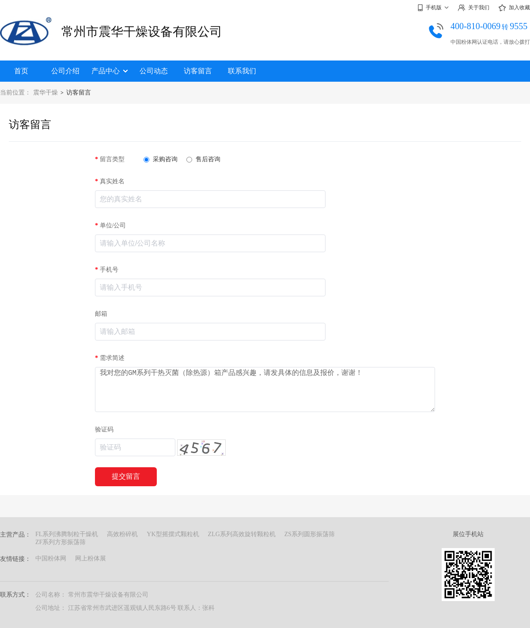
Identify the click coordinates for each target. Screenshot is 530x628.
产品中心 (109, 71)
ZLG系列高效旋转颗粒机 (242, 534)
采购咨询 (161, 159)
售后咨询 (203, 159)
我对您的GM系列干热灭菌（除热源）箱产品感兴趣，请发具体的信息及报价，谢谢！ (265, 389)
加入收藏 (514, 8)
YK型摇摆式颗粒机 (173, 534)
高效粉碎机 (122, 534)
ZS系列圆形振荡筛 (309, 534)
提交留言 (126, 476)
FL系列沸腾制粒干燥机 (66, 534)
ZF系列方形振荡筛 (60, 542)
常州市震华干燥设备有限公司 (141, 31)
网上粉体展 (90, 558)
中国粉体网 (50, 558)
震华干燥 (45, 92)
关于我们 (473, 7)
